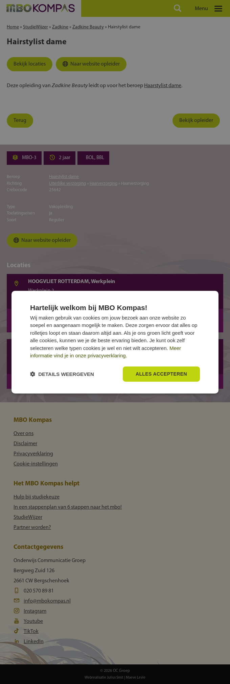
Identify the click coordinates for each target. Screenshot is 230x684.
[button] (62, 374)
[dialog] (115, 341)
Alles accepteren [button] (161, 374)
